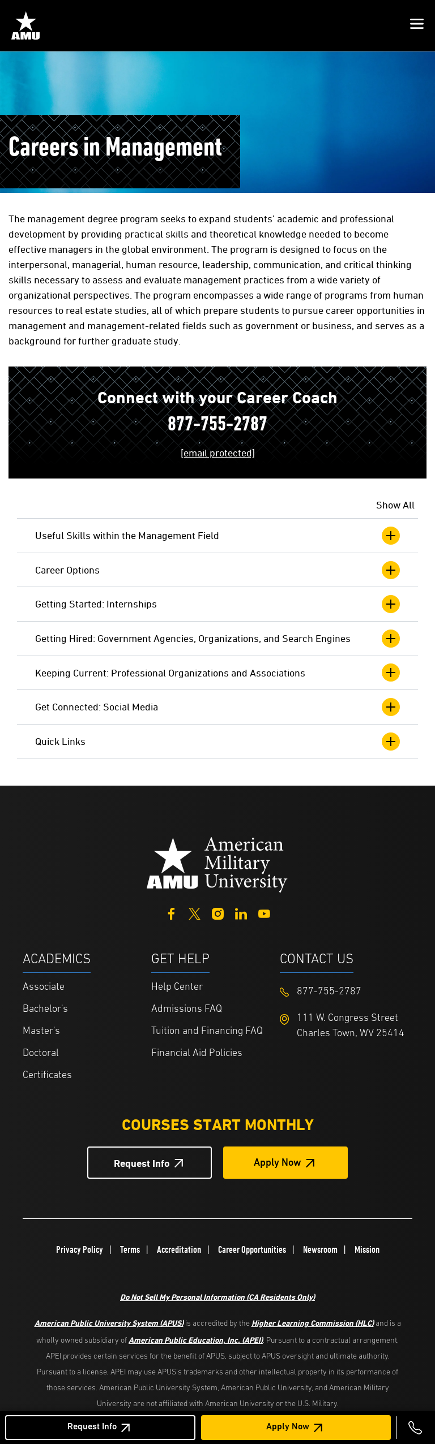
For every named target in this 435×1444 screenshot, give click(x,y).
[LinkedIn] (241, 912)
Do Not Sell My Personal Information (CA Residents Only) (217, 1296)
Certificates (47, 1075)
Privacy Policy (79, 1249)
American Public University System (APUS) (109, 1322)
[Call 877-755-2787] (415, 1427)
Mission (367, 1249)
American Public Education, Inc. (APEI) (196, 1339)
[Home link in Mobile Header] (25, 25)
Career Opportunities (252, 1249)
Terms (130, 1249)
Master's (41, 1031)
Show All (395, 505)
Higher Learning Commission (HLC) (312, 1322)
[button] (417, 25)
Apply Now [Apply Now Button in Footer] (277, 1163)
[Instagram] (218, 912)
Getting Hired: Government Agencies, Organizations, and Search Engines (217, 639)
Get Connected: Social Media (217, 707)
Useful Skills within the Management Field (217, 536)
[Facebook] (171, 912)
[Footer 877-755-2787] (344, 991)
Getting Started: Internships (217, 604)
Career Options (217, 570)
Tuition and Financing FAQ (207, 1031)
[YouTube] (264, 912)
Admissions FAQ (186, 1009)
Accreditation (179, 1249)
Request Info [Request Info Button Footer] (142, 1163)
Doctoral (41, 1053)
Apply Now (287, 1427)
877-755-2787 (217, 425)
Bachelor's (45, 1009)
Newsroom (320, 1249)
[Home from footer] (217, 864)
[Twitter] (195, 912)
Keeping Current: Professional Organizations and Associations (217, 672)
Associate (44, 987)
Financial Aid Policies (196, 1053)
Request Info (92, 1427)
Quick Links (217, 741)
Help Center (177, 987)
